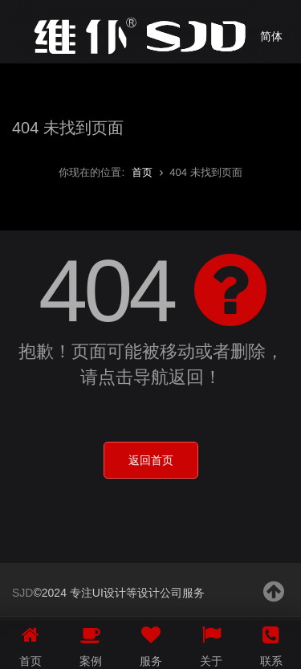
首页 (142, 172)
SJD (22, 592)
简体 (271, 36)
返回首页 (150, 460)
